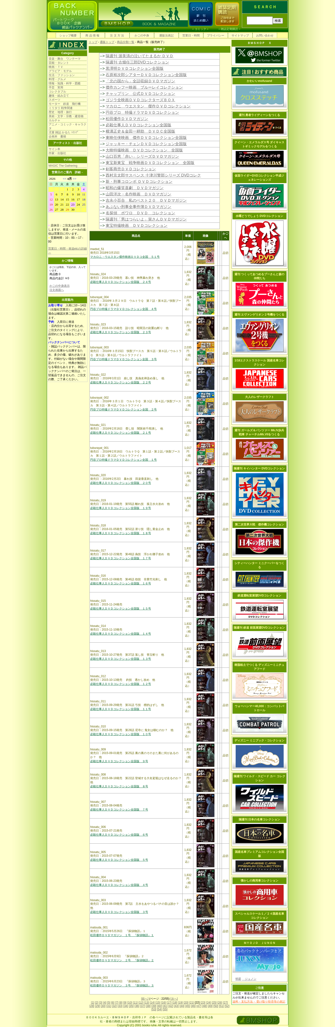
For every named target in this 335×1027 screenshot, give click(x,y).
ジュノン (249, 979)
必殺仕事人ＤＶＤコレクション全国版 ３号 (119, 912)
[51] (221, 1006)
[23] (202, 1002)
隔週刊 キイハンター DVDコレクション (259, 468)
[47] (199, 1006)
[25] (214, 1002)
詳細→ (79, 172)
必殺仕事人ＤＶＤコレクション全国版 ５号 (119, 860)
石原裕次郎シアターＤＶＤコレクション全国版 (146, 75)
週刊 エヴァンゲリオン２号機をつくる (259, 314)
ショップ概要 (68, 35)
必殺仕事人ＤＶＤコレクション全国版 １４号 (120, 633)
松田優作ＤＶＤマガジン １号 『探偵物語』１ (122, 935)
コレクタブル (57, 91)
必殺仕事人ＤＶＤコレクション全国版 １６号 (120, 583)
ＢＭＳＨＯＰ (120, 1017)
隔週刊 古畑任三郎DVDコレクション (137, 62)
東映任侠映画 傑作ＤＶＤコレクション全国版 (146, 138)
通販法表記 (166, 35)
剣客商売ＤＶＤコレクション (131, 169)
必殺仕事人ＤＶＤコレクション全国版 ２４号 (120, 282)
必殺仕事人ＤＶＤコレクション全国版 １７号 (120, 558)
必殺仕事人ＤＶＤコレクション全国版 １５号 (120, 608)
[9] (124, 1002)
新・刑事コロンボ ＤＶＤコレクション (139, 182)
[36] (137, 1006)
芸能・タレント (59, 63)
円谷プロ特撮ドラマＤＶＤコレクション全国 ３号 (123, 359)
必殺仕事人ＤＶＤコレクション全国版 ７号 (119, 809)
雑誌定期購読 (229, 29)
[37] (142, 1006)
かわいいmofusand (259, 81)
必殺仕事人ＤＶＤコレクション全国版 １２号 (120, 684)
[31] (108, 1006)
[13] (146, 1002)
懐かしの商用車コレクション (259, 880)
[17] (169, 1002)
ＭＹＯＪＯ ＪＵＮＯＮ (259, 943)
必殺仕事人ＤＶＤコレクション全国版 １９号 (120, 508)
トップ (93, 42)
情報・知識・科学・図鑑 (65, 83)
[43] (176, 1006)
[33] (119, 1006)
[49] (210, 1006)
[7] (116, 1002)
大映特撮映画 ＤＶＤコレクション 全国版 (144, 150)
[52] (227, 1006)
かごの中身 (142, 35)
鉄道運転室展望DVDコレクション (259, 595)
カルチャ (54, 120)
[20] (186, 1002)
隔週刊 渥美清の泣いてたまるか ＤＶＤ (139, 56)
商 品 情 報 (92, 35)
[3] (100, 1002)
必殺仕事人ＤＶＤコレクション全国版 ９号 (119, 761)
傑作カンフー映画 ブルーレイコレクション (144, 87)
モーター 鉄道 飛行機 (65, 104)
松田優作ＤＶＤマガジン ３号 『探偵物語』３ (122, 985)
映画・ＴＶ (56, 67)
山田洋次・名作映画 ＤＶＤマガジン (138, 194)
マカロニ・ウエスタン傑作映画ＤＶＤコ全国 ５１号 (125, 257)
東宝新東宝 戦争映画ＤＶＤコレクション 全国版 (150, 163)
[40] (159, 1006)
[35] (131, 1006)
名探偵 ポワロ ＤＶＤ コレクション (140, 213)
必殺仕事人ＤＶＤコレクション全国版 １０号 (120, 734)
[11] (135, 1002)
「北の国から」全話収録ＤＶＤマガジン (140, 81)
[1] (92, 1002)
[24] (208, 1002)
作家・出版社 (57, 153)
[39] (153, 1006)
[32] (114, 1006)
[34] (125, 1006)
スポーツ (54, 99)
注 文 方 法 (117, 35)
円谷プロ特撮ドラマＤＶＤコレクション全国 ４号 (123, 309)
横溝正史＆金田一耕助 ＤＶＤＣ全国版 (140, 131)
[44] (181, 1006)
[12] (140, 1002)
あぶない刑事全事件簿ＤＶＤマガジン (138, 207)
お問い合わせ (264, 35)
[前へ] (145, 998)
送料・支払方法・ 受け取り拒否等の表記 (258, 1001)
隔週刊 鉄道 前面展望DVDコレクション (259, 627)
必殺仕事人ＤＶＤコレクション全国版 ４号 (119, 885)
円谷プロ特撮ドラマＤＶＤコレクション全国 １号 (123, 459)
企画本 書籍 (57, 136)
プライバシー (215, 35)
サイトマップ (240, 35)
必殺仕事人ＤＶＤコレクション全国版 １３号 (120, 659)
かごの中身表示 (59, 285)
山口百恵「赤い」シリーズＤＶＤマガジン (142, 156)
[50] (215, 1006)
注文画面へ (56, 290)
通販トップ (107, 42)
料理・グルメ (57, 79)
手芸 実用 (56, 87)
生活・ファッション (62, 75)
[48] (204, 1006)
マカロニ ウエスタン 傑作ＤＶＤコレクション (148, 106)
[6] (112, 1002)
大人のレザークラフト (259, 397)
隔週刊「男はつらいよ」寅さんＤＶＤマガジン (146, 219)
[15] (157, 1002)
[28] (91, 1006)
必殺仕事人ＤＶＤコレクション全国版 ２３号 (120, 332)
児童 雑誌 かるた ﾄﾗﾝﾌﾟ (64, 132)
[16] (163, 1002)
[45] (187, 1006)
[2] (96, 1002)
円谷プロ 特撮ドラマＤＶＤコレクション (142, 112)
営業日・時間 (191, 35)
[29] (97, 1006)
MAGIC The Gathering (63, 165)
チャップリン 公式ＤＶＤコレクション (140, 94)
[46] (193, 1006)
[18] (174, 1002)
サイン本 (54, 149)
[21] (191, 1002)
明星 (238, 979)
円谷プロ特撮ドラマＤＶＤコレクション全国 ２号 (123, 409)
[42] (170, 1006)
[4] (104, 1002)
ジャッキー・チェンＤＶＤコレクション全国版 (146, 144)
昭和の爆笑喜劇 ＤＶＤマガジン (135, 188)
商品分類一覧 (125, 42)
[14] (152, 1002)
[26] (219, 1002)
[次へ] (174, 998)
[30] (103, 1006)
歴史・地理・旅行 (60, 112)
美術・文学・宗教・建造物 (66, 116)
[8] (120, 1002)
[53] (153, 1009)
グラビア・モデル (60, 71)
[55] (165, 1009)
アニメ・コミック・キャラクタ (67, 126)
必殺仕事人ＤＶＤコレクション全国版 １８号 (120, 533)
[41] (165, 1006)
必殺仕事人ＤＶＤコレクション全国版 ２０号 (120, 483)
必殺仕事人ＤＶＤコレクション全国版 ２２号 (120, 382)
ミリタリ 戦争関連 (61, 108)
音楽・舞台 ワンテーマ (65, 58)
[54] (159, 1009)
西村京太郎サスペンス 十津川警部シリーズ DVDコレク (153, 175)
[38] (148, 1006)
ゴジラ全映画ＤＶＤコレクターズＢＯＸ (140, 100)
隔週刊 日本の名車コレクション (259, 819)
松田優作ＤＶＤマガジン (127, 119)
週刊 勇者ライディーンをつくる (259, 115)
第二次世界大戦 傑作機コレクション (259, 524)
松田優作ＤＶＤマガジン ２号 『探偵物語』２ (122, 960)
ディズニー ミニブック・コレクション (259, 740)
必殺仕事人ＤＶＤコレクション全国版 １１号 (120, 709)
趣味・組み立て (59, 95)
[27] (225, 1002)
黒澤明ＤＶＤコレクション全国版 (135, 68)
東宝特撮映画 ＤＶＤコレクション (136, 225)
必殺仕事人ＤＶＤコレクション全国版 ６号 (119, 834)
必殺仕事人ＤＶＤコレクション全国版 (138, 125)
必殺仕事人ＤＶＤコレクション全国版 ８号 (119, 786)
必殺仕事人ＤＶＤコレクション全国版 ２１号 (120, 432)
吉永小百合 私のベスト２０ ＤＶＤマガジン (146, 200)
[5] (108, 1002)
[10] (129, 1002)
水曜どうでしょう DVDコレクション (259, 216)
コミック (200, 29)
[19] (180, 1002)
